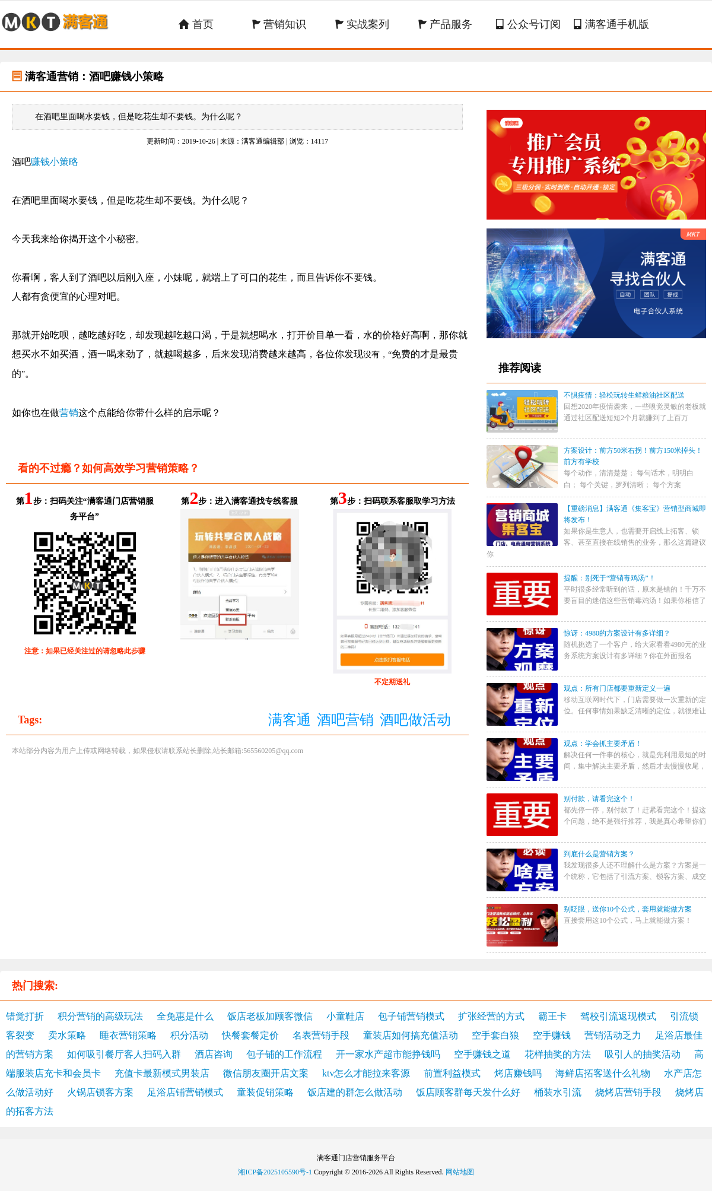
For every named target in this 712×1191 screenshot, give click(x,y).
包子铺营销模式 (411, 1016)
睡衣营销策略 (128, 1035)
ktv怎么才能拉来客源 (366, 1073)
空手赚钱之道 (482, 1054)
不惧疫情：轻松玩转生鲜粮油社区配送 (624, 395)
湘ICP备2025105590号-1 (275, 1172)
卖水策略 (67, 1035)
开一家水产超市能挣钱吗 (388, 1054)
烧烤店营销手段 (628, 1092)
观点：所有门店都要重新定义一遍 (617, 688)
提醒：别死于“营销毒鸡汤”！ (610, 578)
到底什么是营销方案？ (599, 854)
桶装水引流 (557, 1092)
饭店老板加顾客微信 (270, 1016)
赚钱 (40, 162)
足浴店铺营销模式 (185, 1092)
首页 (196, 24)
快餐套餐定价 (250, 1035)
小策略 (64, 162)
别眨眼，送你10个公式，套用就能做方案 (628, 909)
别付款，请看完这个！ (599, 799)
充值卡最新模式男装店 (162, 1073)
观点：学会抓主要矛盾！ (603, 743)
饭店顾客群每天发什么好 (468, 1092)
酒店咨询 (214, 1054)
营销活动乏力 (612, 1035)
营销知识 (279, 24)
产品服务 (445, 24)
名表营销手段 (321, 1035)
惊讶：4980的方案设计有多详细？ (617, 633)
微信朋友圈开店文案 (266, 1073)
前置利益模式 (452, 1073)
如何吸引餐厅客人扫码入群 (124, 1054)
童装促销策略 (265, 1092)
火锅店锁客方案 (100, 1092)
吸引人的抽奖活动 (643, 1054)
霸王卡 (552, 1016)
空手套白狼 (495, 1035)
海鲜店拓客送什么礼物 (602, 1073)
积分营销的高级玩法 (100, 1016)
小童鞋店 (345, 1016)
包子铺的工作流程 (284, 1054)
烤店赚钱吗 (518, 1073)
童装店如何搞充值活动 (410, 1035)
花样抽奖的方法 (558, 1054)
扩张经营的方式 (491, 1016)
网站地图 (460, 1172)
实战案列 (362, 24)
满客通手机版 (611, 24)
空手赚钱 (552, 1035)
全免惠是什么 (185, 1016)
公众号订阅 (528, 24)
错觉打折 (25, 1016)
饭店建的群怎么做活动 (354, 1092)
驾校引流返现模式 (618, 1016)
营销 (68, 413)
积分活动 (189, 1035)
